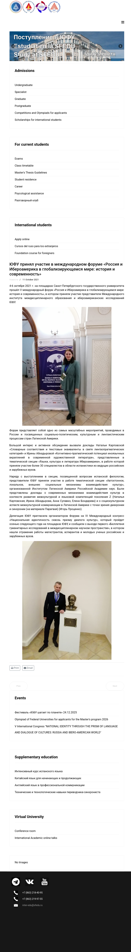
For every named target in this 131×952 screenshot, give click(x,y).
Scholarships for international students (38, 119)
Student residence (26, 179)
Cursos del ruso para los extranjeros (36, 246)
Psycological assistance (29, 193)
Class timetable (24, 165)
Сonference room (25, 831)
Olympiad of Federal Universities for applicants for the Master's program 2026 (61, 719)
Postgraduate (23, 106)
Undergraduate (24, 85)
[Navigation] (122, 22)
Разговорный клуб (26, 200)
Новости (14, 279)
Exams (19, 158)
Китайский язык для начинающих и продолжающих (48, 778)
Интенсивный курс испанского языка (39, 771)
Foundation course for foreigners (34, 253)
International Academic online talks (36, 838)
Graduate (20, 99)
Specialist (21, 92)
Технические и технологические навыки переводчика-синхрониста (57, 792)
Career (19, 186)
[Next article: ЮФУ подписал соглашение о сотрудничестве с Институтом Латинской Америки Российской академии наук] (115, 686)
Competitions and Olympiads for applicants (41, 112)
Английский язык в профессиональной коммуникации (50, 785)
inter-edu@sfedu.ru (32, 905)
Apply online (22, 239)
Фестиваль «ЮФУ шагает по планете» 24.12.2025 (46, 712)
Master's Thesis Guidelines (31, 172)
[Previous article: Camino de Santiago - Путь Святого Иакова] (19, 686)
